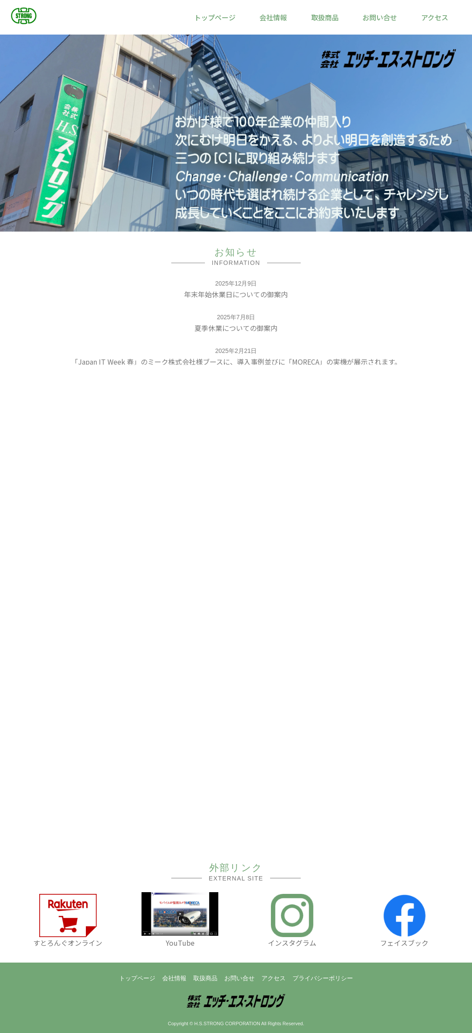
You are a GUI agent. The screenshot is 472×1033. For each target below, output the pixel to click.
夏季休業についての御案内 (236, 329)
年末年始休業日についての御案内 (236, 295)
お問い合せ (239, 978)
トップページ (137, 978)
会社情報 (174, 978)
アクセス (273, 978)
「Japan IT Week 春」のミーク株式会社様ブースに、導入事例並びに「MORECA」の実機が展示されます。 (236, 362)
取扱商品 (205, 978)
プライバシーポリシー (323, 978)
